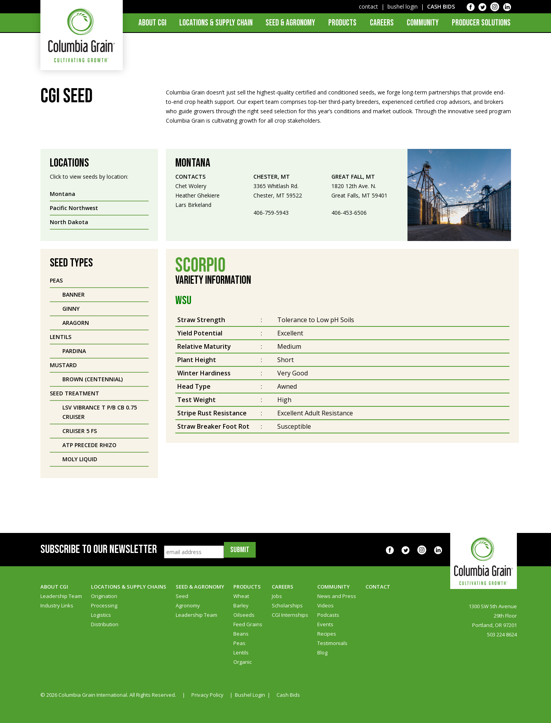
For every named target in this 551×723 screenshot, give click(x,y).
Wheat (241, 596)
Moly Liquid (79, 459)
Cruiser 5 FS (79, 431)
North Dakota (69, 222)
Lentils (241, 652)
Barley (241, 605)
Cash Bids (288, 694)
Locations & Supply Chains (128, 586)
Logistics (101, 614)
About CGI (152, 23)
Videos (325, 605)
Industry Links (56, 605)
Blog (322, 652)
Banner (73, 294)
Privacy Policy (207, 694)
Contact (378, 586)
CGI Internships (290, 614)
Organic (242, 661)
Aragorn (75, 322)
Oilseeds (244, 614)
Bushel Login (250, 694)
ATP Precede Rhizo (89, 445)
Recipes (326, 633)
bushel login (402, 6)
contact (368, 6)
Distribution (104, 624)
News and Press (336, 596)
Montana (62, 194)
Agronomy (188, 605)
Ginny (71, 308)
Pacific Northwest (74, 208)
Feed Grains (247, 624)
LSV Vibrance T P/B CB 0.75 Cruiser (99, 412)
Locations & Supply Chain (216, 23)
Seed (182, 596)
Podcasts (328, 614)
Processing (104, 605)
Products (342, 23)
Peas (239, 643)
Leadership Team (61, 596)
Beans (241, 633)
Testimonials (332, 643)
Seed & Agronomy (290, 23)
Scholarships (287, 605)
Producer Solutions (481, 23)
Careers (382, 23)
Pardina (74, 351)
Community (423, 23)
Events (325, 624)
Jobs (277, 596)
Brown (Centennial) (92, 379)
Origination (104, 596)
